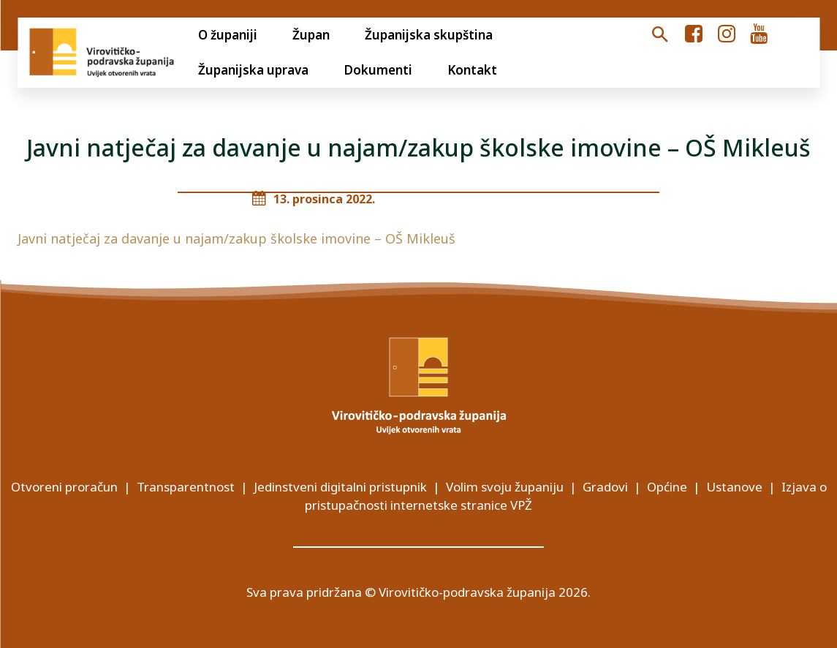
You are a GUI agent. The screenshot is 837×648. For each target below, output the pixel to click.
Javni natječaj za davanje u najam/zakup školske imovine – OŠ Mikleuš (236, 238)
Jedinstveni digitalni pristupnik (340, 486)
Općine (667, 486)
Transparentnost (186, 486)
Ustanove (734, 486)
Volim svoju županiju (505, 486)
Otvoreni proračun (64, 486)
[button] (659, 35)
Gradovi (605, 486)
